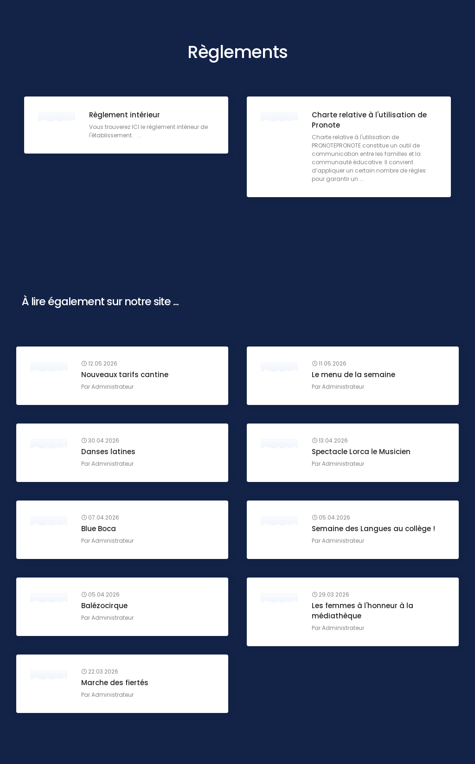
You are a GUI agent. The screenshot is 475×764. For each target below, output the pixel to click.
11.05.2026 (329, 363)
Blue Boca (98, 528)
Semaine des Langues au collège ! (373, 528)
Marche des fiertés (114, 682)
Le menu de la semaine (353, 374)
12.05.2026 (99, 363)
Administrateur (112, 387)
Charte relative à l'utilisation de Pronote (369, 120)
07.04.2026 (100, 517)
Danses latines (108, 451)
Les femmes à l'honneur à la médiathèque (362, 611)
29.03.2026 (330, 594)
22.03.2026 (99, 671)
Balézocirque (104, 605)
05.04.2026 (331, 517)
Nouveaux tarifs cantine (124, 374)
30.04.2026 (100, 440)
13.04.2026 (330, 440)
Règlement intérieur (124, 115)
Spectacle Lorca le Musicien (361, 451)
